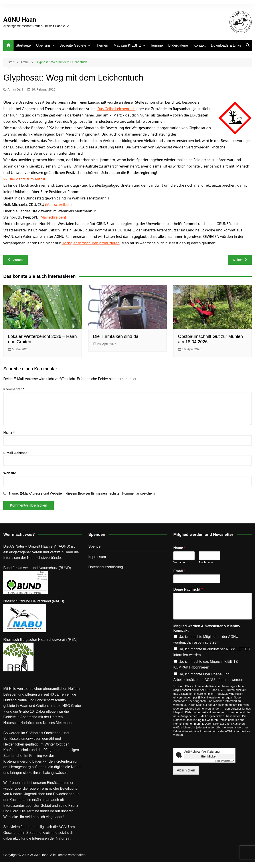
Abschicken (186, 770)
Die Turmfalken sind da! (116, 336)
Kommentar (13, 389)
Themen (101, 45)
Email (179, 571)
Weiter (239, 260)
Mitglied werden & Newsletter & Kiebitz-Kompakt (206, 628)
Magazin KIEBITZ (127, 45)
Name (9, 432)
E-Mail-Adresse (16, 453)
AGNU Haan (19, 19)
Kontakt (200, 45)
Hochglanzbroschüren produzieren (91, 243)
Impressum (97, 557)
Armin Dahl (13, 89)
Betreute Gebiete (72, 45)
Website (9, 473)
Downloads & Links (226, 45)
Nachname (206, 562)
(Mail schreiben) (58, 204)
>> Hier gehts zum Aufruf (24, 179)
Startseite (23, 45)
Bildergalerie (178, 45)
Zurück (15, 260)
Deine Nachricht (188, 589)
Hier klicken (209, 756)
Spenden (95, 546)
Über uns (43, 45)
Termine (156, 45)
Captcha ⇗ (224, 761)
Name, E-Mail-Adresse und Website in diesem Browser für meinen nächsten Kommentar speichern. (82, 493)
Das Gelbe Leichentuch (116, 108)
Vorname (179, 562)
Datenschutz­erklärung (105, 567)
